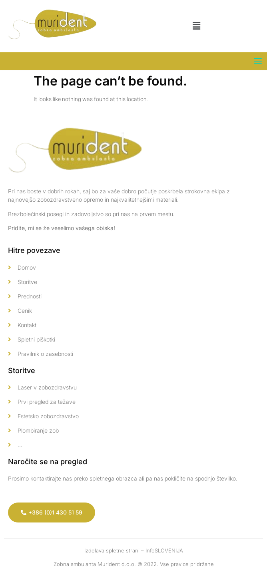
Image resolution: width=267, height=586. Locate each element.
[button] (196, 26)
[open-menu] (258, 61)
